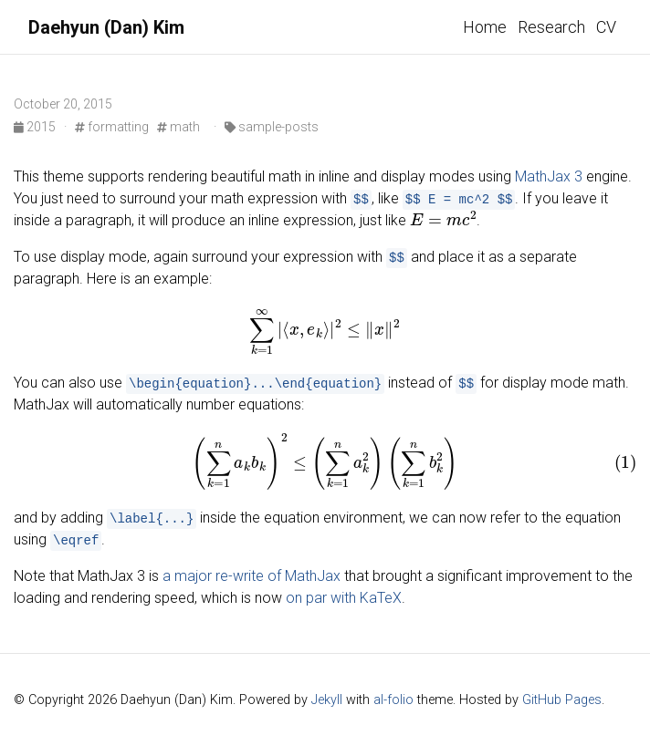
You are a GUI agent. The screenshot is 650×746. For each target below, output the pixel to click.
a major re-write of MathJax (251, 576)
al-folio (393, 700)
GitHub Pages (562, 700)
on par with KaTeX (344, 597)
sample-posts (272, 126)
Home (485, 26)
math (178, 126)
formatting (112, 126)
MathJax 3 (548, 176)
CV (606, 26)
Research (551, 26)
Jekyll (326, 700)
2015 (36, 126)
